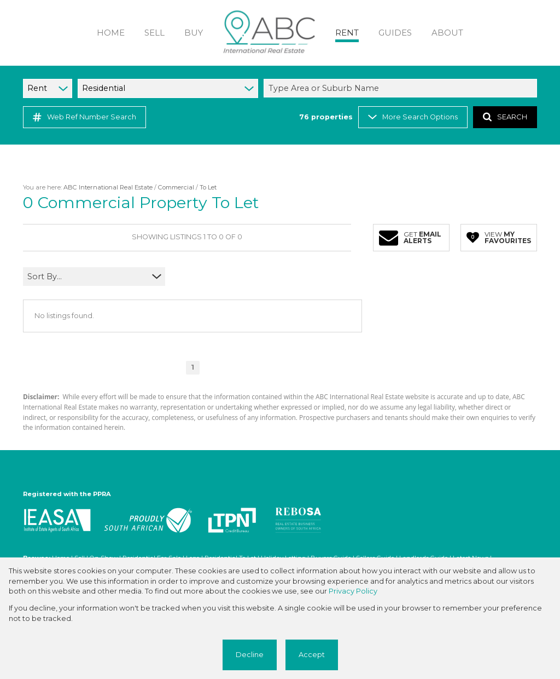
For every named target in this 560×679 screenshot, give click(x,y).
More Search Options (413, 117)
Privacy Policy (353, 591)
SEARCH (505, 117)
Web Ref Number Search (84, 117)
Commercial (176, 187)
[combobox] (401, 88)
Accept (312, 655)
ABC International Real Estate (108, 187)
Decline (250, 655)
